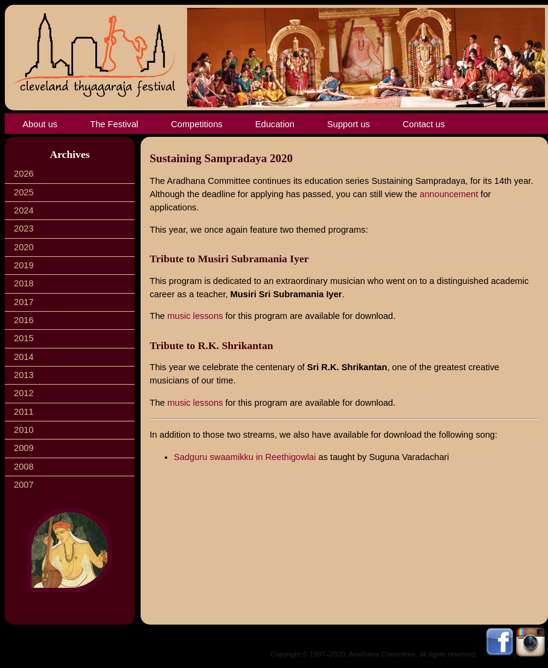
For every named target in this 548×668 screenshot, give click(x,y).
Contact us (424, 124)
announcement (448, 194)
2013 (24, 375)
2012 (24, 393)
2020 (24, 247)
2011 (24, 412)
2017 (24, 302)
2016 (24, 320)
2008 (24, 466)
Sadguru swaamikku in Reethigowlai (245, 457)
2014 (24, 357)
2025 (24, 192)
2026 (24, 173)
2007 (24, 485)
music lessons (195, 316)
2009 (24, 448)
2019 (24, 265)
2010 (24, 430)
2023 (24, 228)
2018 (24, 283)
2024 (24, 210)
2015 (24, 338)
